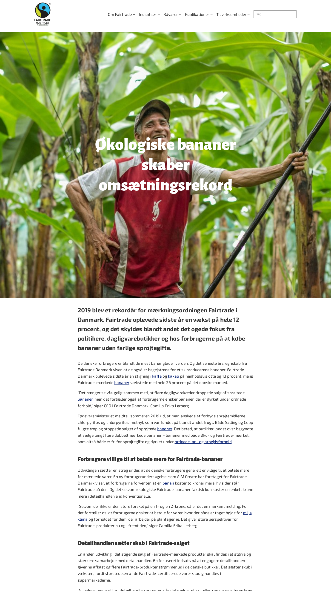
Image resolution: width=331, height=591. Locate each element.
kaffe (157, 376)
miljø (247, 512)
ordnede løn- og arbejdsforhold (203, 441)
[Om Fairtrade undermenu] (121, 14)
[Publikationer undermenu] (199, 14)
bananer (121, 382)
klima (83, 519)
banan (168, 482)
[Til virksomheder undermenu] (233, 14)
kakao (173, 376)
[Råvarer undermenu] (172, 14)
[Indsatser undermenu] (149, 14)
